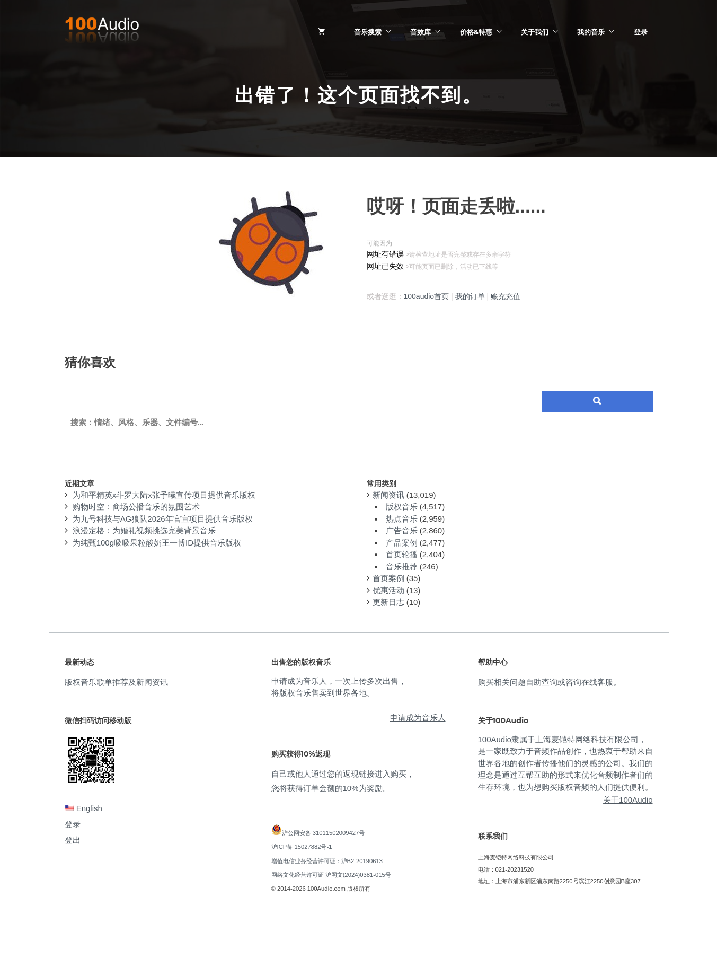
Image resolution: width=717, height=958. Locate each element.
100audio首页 (426, 296)
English (83, 808)
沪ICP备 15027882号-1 (301, 846)
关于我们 (534, 32)
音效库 (420, 32)
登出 (73, 840)
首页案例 (388, 578)
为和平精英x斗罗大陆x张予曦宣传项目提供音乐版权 (164, 494)
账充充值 (505, 296)
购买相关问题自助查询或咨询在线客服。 (549, 682)
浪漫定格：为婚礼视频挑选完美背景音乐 (144, 530)
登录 (641, 32)
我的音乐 (591, 32)
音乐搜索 (368, 32)
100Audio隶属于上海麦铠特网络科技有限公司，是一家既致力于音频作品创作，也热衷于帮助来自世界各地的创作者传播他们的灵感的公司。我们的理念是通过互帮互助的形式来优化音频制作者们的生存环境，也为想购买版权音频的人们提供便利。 (565, 763)
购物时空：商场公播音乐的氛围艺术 (136, 506)
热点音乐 (402, 518)
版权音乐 (402, 506)
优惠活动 (388, 590)
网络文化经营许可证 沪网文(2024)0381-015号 (331, 875)
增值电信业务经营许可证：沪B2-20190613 (327, 861)
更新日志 (388, 602)
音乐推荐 (402, 566)
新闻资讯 (388, 494)
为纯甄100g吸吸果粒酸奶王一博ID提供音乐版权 (157, 542)
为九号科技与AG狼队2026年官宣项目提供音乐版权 (163, 518)
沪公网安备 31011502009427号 (323, 833)
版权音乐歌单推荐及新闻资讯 (116, 682)
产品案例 (402, 542)
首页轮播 (402, 554)
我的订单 (470, 296)
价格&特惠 (476, 32)
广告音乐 (402, 530)
